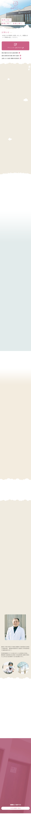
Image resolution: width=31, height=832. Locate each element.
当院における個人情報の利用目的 (11, 58)
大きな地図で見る (15, 808)
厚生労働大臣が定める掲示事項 (11, 53)
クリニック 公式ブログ (16, 46)
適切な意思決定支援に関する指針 (11, 55)
